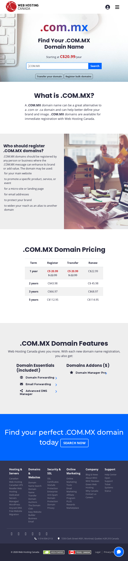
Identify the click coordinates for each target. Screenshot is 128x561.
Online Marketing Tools (71, 481)
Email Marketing (71, 490)
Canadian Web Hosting (15, 480)
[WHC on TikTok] (47, 534)
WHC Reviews (92, 481)
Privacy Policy (110, 552)
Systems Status (109, 489)
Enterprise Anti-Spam (52, 493)
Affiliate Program (70, 496)
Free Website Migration (15, 513)
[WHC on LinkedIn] (26, 534)
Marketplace (72, 507)
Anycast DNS (15, 507)
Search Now (74, 443)
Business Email (32, 520)
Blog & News (92, 474)
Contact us (91, 494)
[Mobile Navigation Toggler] (117, 7)
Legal (97, 552)
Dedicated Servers (14, 496)
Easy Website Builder (34, 513)
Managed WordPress (14, 503)
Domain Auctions (32, 500)
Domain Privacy (51, 506)
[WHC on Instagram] (33, 534)
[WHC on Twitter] (19, 534)
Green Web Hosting (91, 486)
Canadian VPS (16, 485)
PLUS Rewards (70, 503)
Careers (89, 497)
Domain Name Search (35, 484)
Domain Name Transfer (32, 492)
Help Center (110, 474)
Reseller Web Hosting (15, 490)
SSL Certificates (52, 480)
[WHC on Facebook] (12, 534)
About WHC (91, 477)
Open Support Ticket (109, 481)
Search (95, 66)
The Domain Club (34, 507)
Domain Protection (52, 499)
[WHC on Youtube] (40, 534)
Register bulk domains (78, 76)
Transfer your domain (49, 76)
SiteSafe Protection (52, 487)
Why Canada (92, 490)
